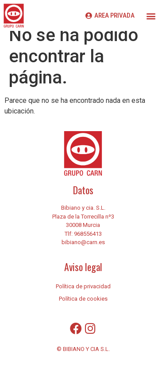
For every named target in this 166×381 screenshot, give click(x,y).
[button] (150, 15)
